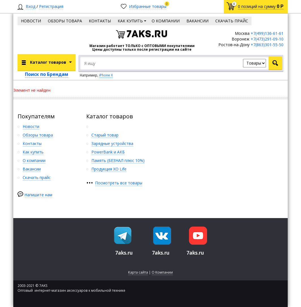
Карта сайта (138, 272)
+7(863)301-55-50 (267, 44)
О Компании (162, 272)
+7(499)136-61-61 (267, 33)
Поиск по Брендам (46, 74)
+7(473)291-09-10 (267, 39)
